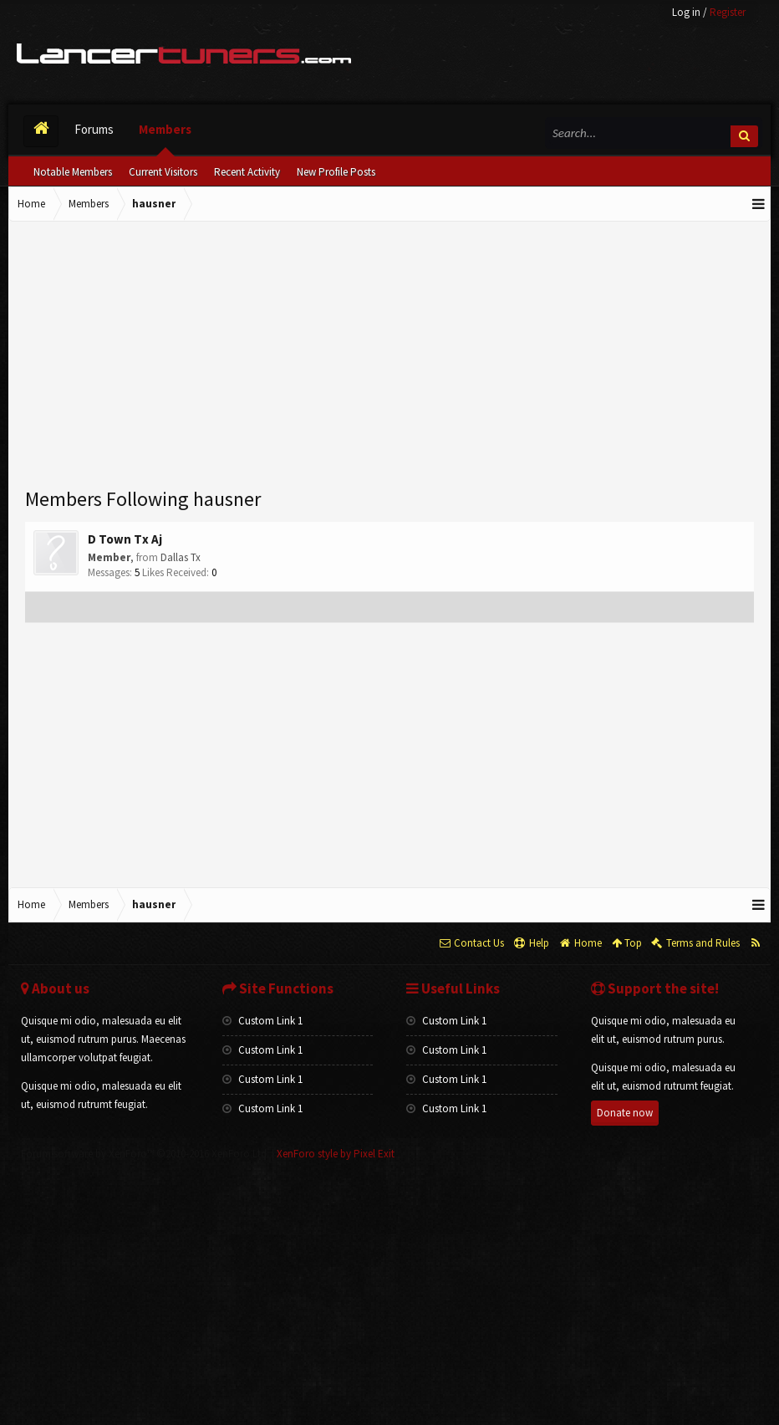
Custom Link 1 (262, 1021)
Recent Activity (247, 172)
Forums (94, 129)
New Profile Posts (336, 172)
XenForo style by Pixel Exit (336, 1154)
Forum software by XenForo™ (145, 1154)
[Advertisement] (389, 355)
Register (728, 12)
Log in (686, 12)
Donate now (625, 1113)
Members (165, 129)
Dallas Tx (180, 557)
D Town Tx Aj (125, 539)
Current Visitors (163, 172)
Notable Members (72, 172)
